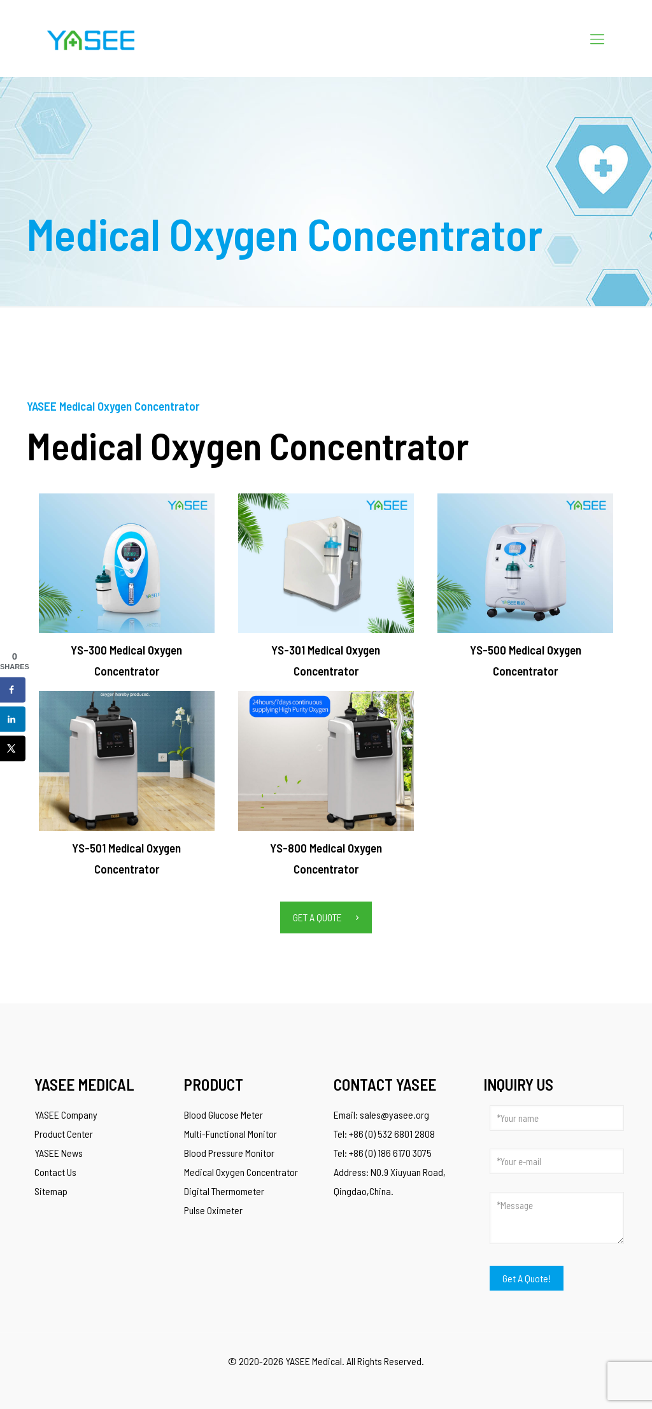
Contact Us (55, 1172)
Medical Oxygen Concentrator (241, 1172)
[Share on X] (12, 748)
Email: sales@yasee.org (381, 1114)
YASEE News (58, 1153)
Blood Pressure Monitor (229, 1153)
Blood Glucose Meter (223, 1114)
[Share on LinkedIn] (12, 719)
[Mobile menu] (597, 38)
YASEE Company (65, 1114)
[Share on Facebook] (12, 690)
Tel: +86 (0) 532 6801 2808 (384, 1134)
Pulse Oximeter (213, 1210)
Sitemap (50, 1191)
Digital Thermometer (224, 1191)
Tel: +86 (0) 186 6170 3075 (383, 1153)
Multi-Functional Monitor (230, 1134)
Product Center (63, 1134)
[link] (127, 563)
